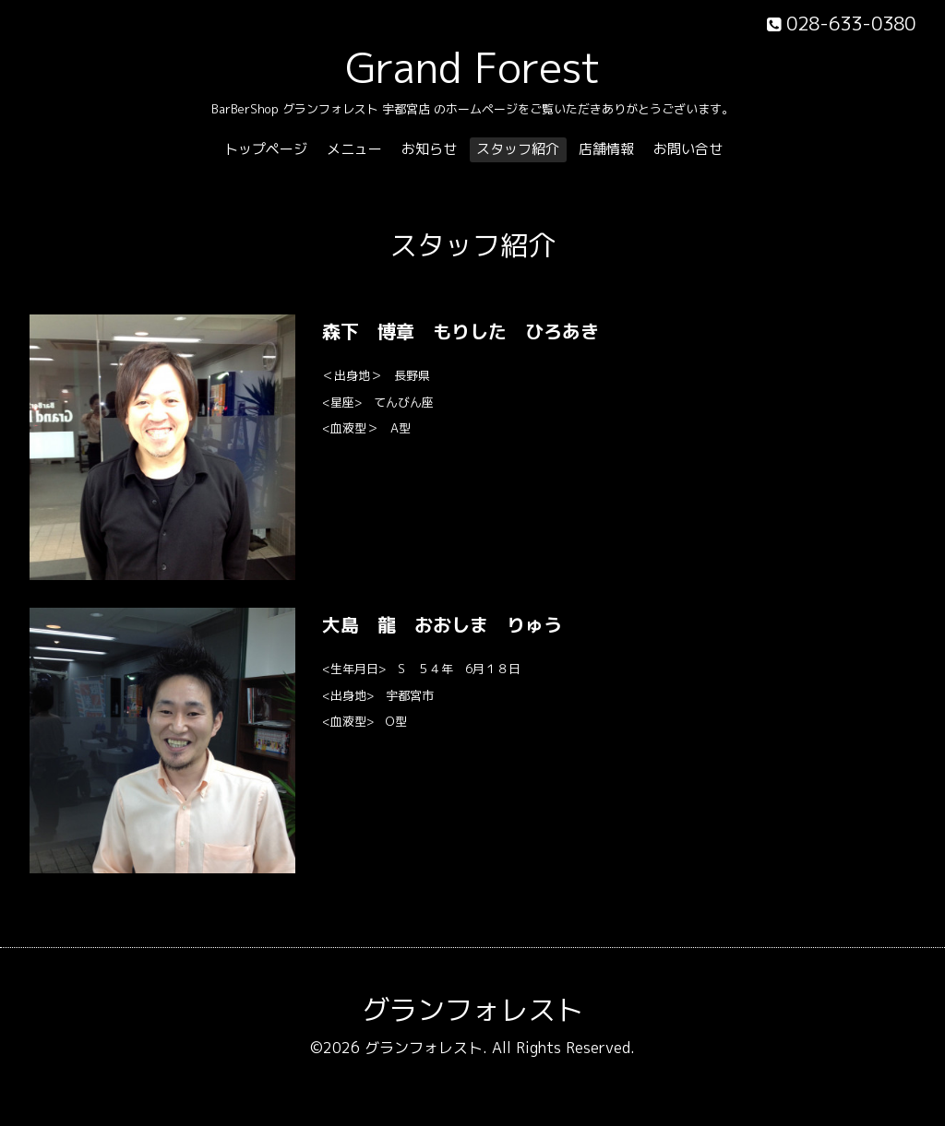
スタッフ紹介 (517, 149)
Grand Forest (473, 67)
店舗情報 (606, 149)
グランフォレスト (472, 1009)
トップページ (265, 149)
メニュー (354, 149)
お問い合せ (688, 149)
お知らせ (429, 149)
